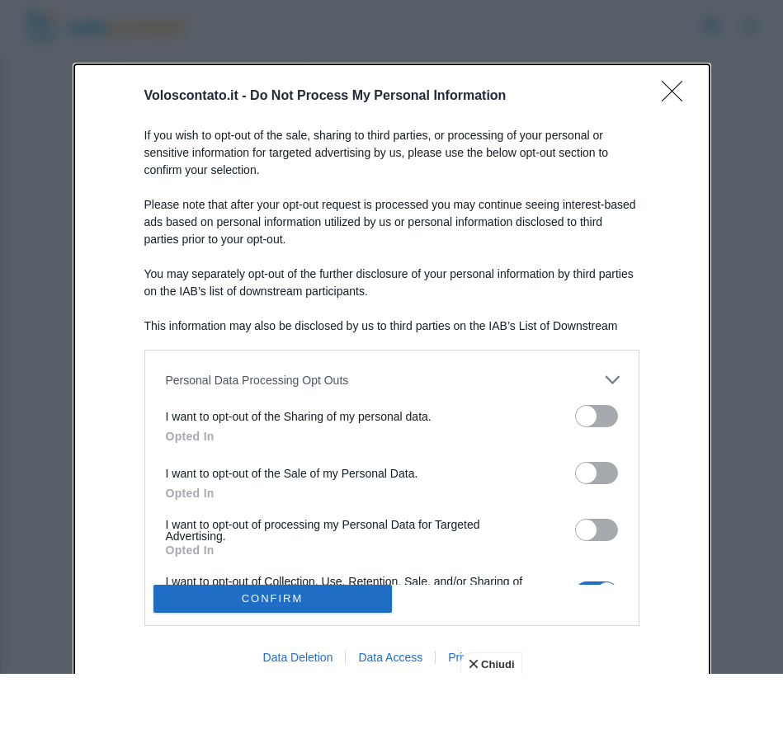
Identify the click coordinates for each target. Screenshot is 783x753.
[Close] (677, 96)
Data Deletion (298, 657)
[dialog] (392, 376)
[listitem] (392, 379)
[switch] (596, 416)
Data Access (390, 657)
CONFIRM (273, 598)
